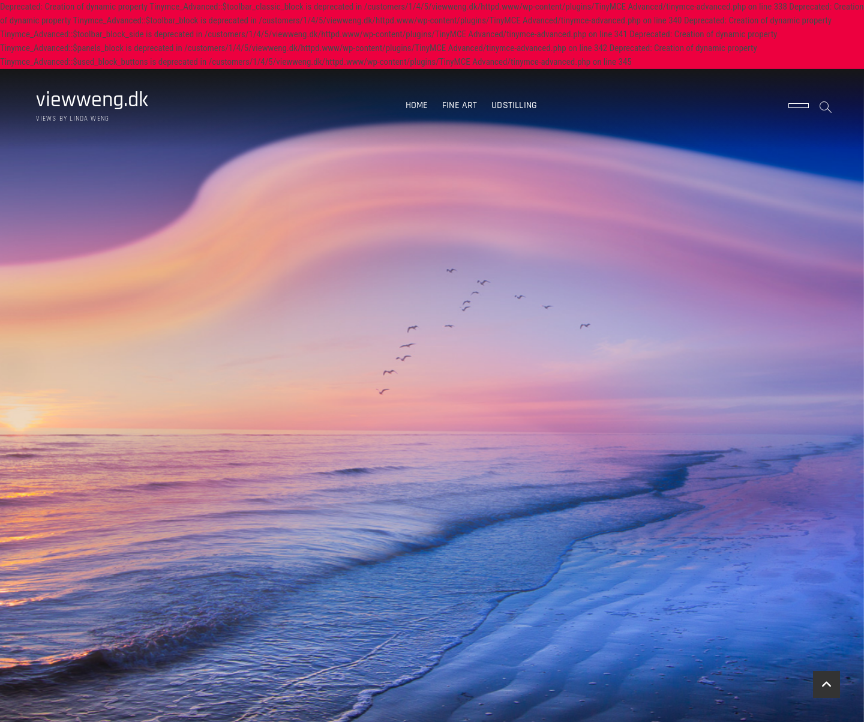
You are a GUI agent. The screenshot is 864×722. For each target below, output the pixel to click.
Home (417, 105)
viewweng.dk (92, 100)
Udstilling (514, 105)
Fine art (460, 105)
